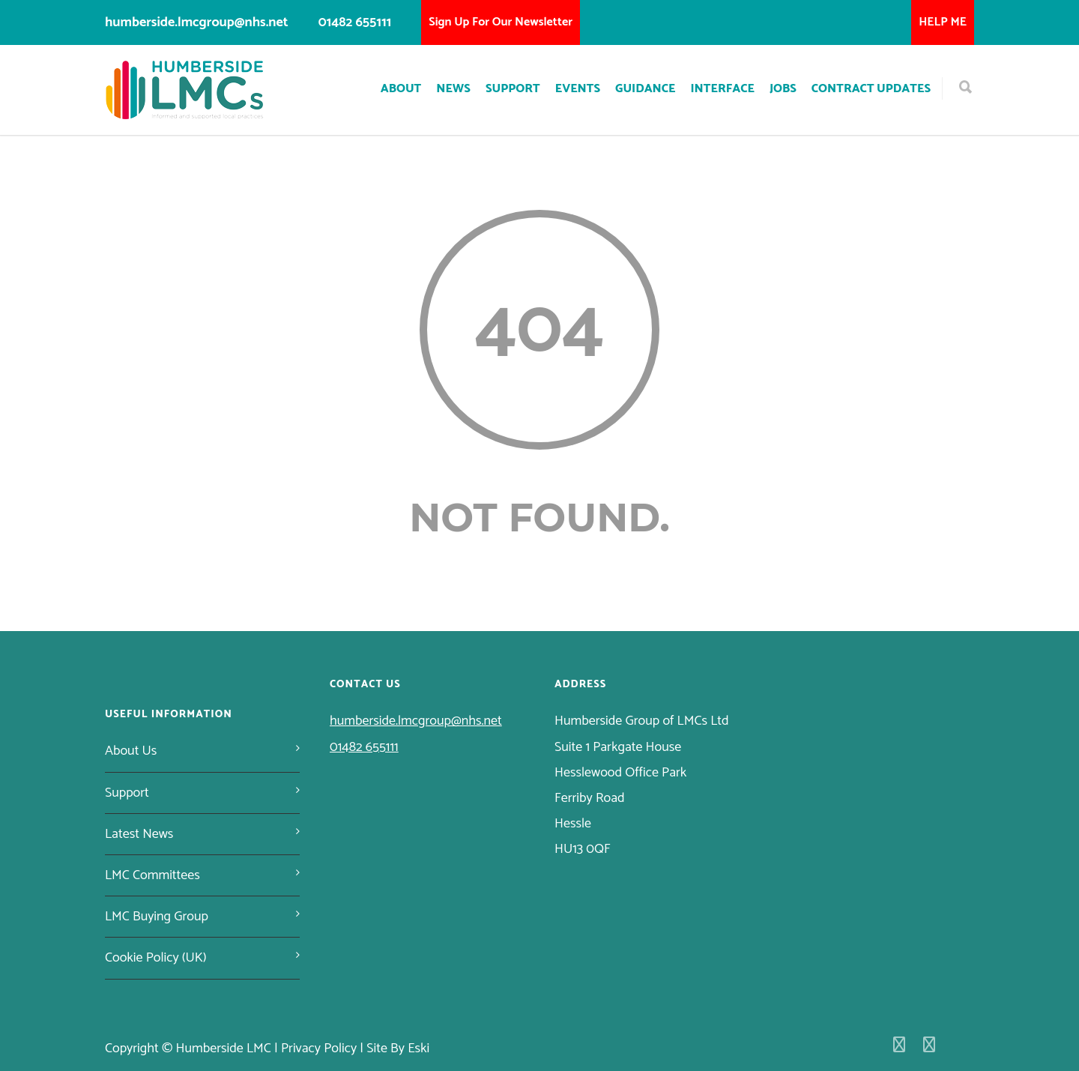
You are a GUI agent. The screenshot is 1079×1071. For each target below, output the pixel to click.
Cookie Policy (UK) (156, 958)
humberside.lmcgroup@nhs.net (196, 22)
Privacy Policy (319, 1048)
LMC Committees (152, 875)
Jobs (783, 89)
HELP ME (943, 22)
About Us (131, 751)
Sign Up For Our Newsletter (500, 22)
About (401, 89)
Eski (418, 1048)
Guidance (645, 89)
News (453, 89)
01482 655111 (355, 22)
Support (513, 89)
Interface (722, 89)
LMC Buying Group (156, 916)
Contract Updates (871, 89)
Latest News (139, 834)
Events (577, 89)
